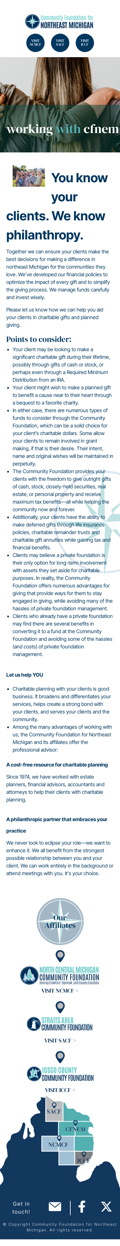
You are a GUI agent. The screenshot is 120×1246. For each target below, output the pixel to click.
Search (12, 12)
